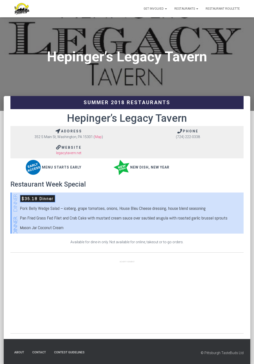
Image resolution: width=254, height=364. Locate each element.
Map (98, 137)
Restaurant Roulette (223, 8)
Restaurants (186, 8)
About (19, 352)
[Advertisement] (127, 298)
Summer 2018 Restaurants (127, 102)
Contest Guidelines (69, 352)
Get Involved (155, 8)
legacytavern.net (68, 153)
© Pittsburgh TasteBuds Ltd (222, 353)
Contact (39, 352)
